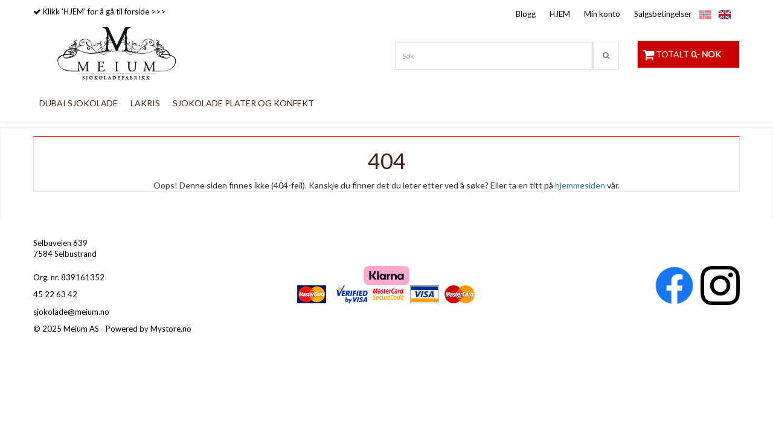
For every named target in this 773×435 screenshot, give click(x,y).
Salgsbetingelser (662, 14)
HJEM (560, 14)
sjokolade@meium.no (71, 312)
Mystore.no (170, 329)
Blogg (526, 14)
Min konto (602, 14)
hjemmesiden (580, 185)
